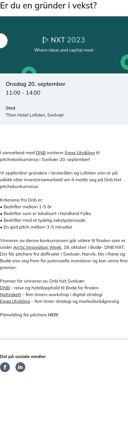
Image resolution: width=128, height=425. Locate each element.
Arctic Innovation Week (37, 247)
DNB (41, 152)
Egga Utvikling (80, 152)
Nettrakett (10, 294)
